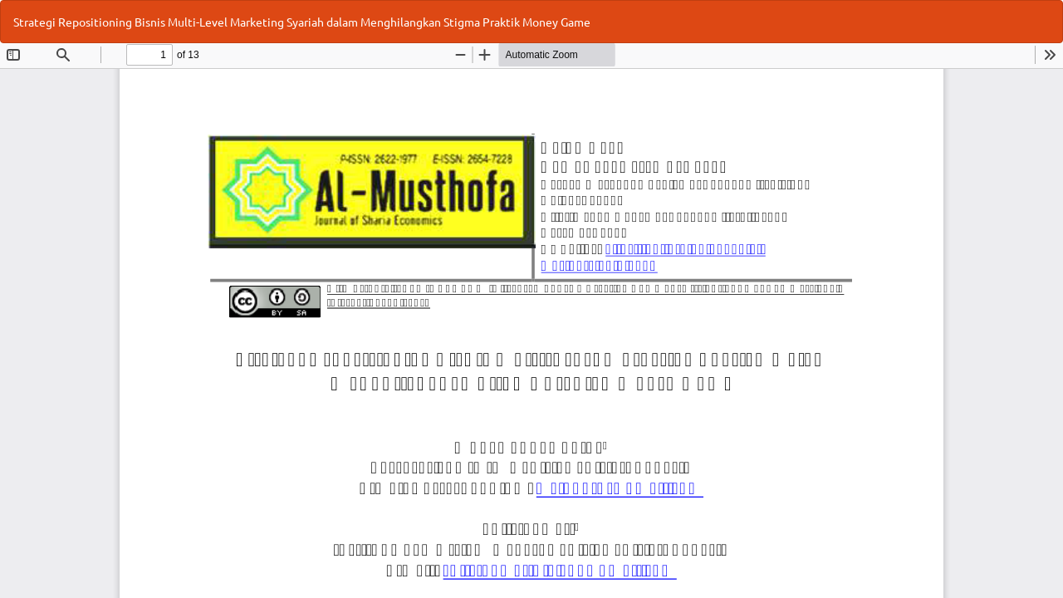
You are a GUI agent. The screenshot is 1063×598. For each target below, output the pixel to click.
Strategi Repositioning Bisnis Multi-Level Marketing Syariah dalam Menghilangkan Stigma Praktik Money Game (301, 21)
